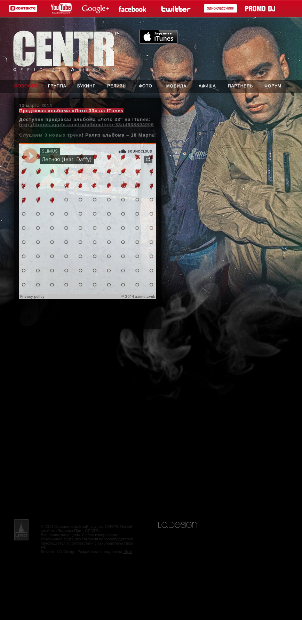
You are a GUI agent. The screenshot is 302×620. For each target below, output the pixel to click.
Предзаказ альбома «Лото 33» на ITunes (71, 110)
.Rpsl (128, 551)
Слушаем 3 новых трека (50, 135)
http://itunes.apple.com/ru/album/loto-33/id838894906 (86, 124)
